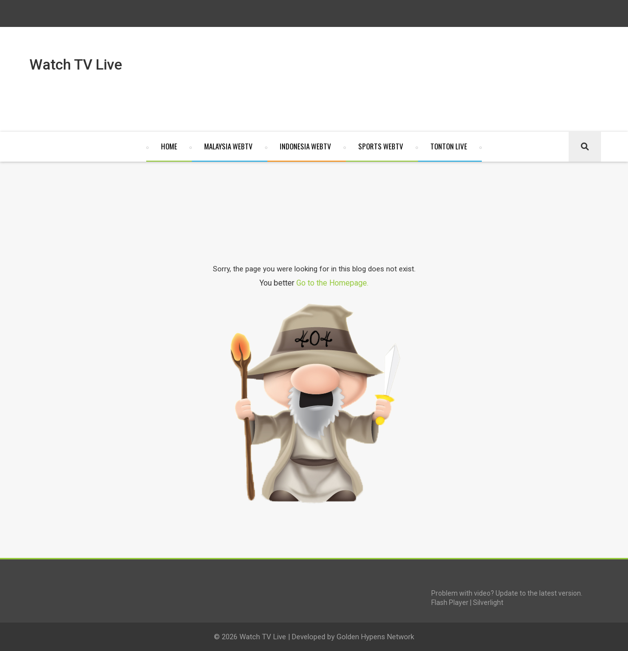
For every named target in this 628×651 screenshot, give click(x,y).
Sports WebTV (380, 146)
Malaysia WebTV (228, 146)
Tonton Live (448, 146)
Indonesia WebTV (305, 146)
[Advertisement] (322, 83)
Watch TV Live (261, 636)
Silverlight (488, 602)
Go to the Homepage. (332, 283)
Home (169, 146)
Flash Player (450, 602)
